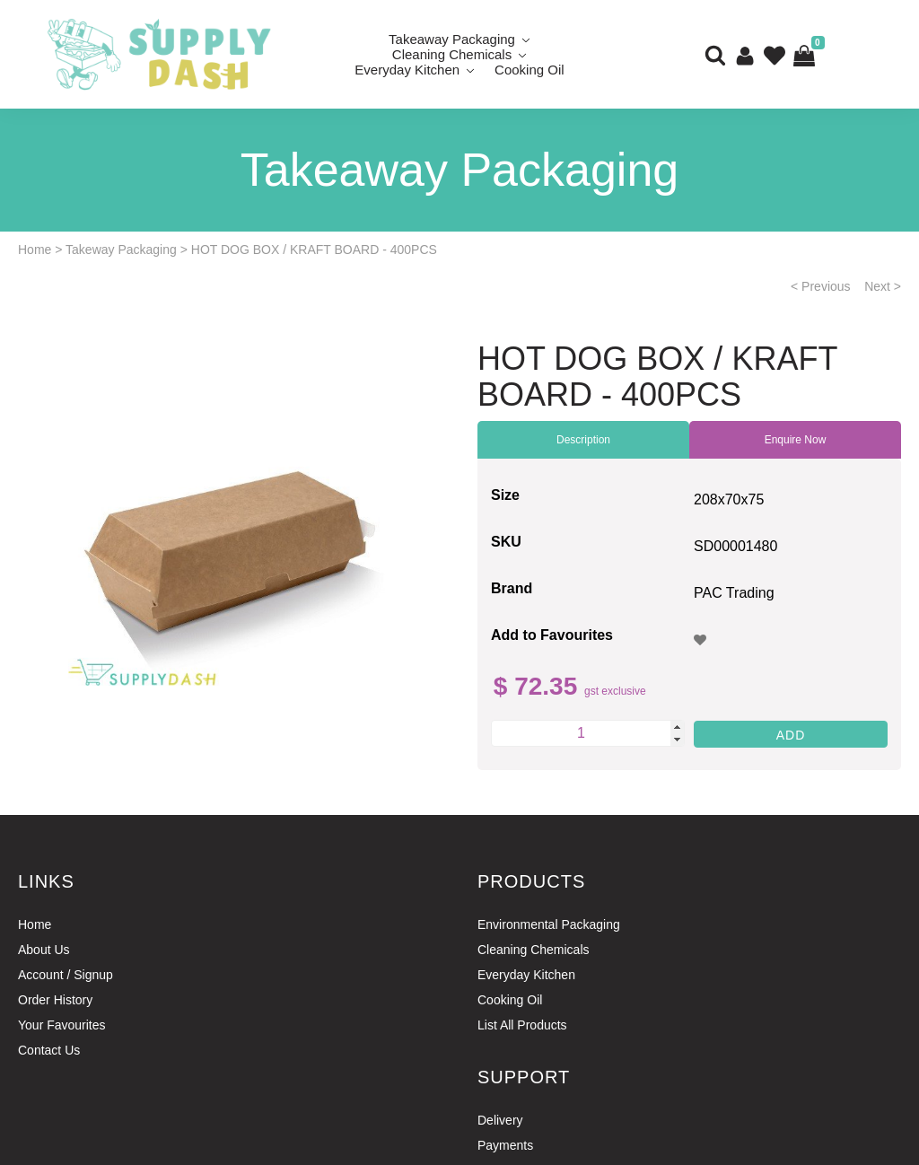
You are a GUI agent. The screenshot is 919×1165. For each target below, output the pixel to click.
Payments (505, 1145)
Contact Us (49, 1050)
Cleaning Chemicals (533, 949)
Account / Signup (65, 975)
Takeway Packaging (121, 249)
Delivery (500, 1120)
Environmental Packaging (548, 924)
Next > (882, 286)
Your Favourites (62, 1025)
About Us (44, 949)
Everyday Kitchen (407, 69)
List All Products (522, 1025)
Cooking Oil (530, 69)
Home (34, 249)
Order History (55, 1000)
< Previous (821, 286)
